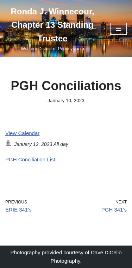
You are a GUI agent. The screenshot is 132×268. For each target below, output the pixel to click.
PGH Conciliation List (30, 159)
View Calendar (22, 133)
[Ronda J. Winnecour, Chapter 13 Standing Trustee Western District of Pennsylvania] (52, 28)
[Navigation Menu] (118, 29)
